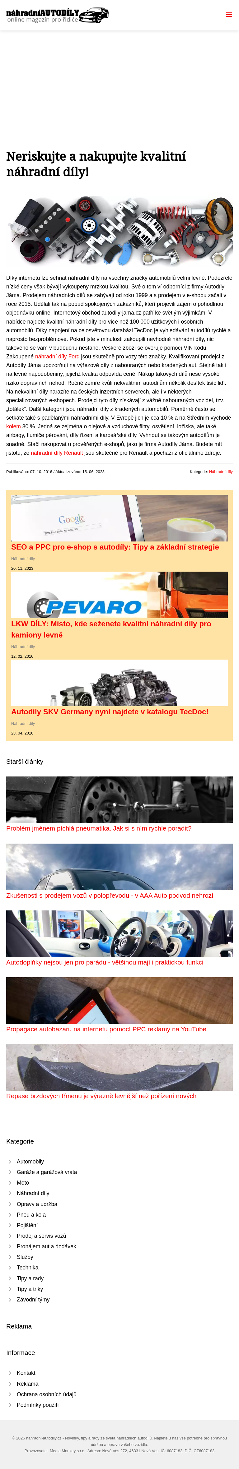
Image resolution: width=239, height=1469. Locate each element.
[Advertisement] (119, 77)
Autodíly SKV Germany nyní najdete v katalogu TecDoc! (110, 711)
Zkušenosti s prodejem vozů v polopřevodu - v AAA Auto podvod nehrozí (109, 895)
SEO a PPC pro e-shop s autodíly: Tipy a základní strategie (115, 547)
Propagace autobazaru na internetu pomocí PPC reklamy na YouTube (106, 1029)
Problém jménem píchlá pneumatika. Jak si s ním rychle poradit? (98, 828)
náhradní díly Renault (57, 453)
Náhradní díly (221, 471)
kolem (13, 426)
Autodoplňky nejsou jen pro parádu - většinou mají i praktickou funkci (105, 962)
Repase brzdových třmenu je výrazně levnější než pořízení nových (101, 1095)
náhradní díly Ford (57, 356)
